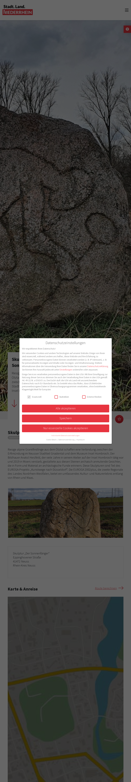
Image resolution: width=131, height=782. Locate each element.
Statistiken (62, 396)
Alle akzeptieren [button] (65, 408)
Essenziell (34, 396)
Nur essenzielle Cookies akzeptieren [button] (65, 428)
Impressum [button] (80, 440)
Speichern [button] (66, 418)
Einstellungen (66, 369)
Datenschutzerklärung (97, 366)
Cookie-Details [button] (51, 440)
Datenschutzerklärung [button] (66, 440)
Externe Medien (91, 396)
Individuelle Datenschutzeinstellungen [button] (65, 435)
